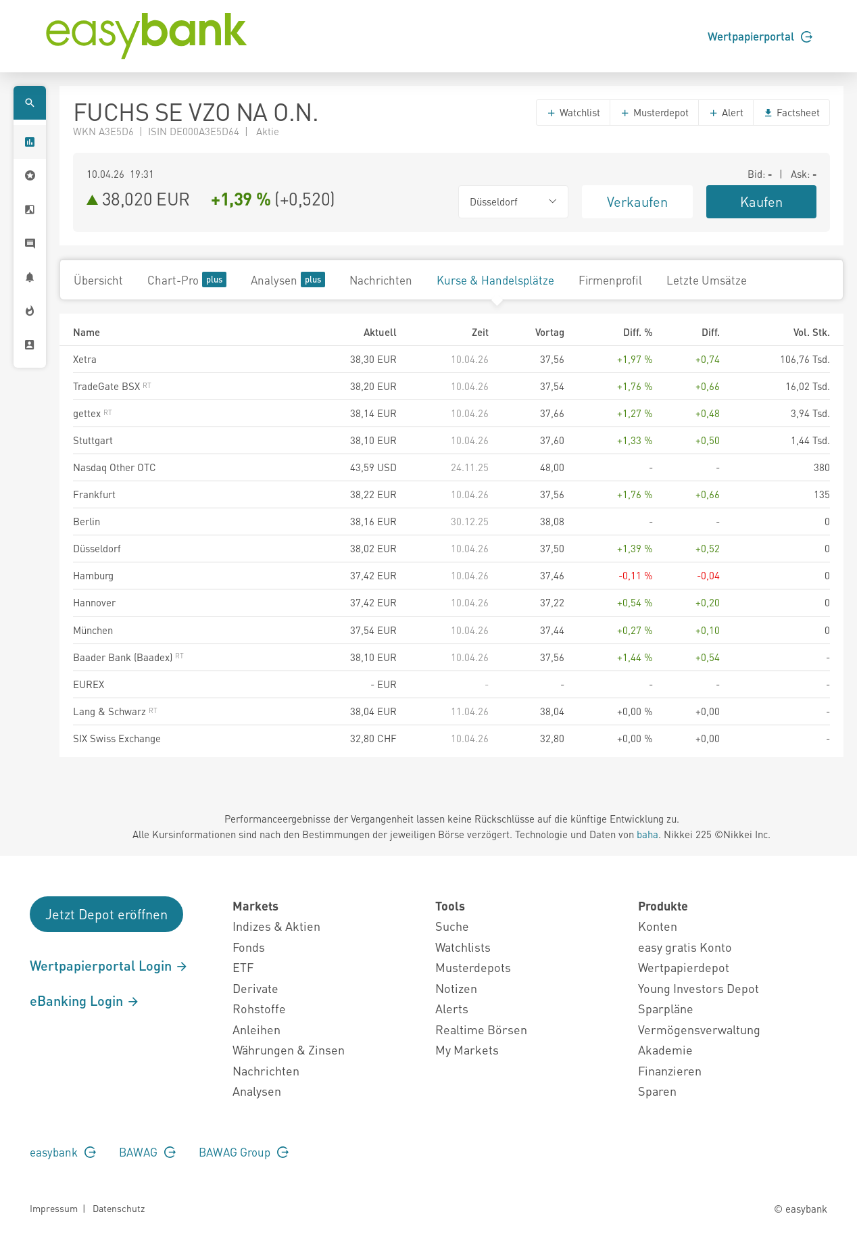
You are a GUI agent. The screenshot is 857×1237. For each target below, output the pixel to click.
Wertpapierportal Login (109, 965)
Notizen (456, 988)
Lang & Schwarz (115, 711)
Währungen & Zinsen (288, 1049)
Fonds (248, 946)
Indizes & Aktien (276, 925)
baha (647, 834)
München (93, 630)
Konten (657, 925)
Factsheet (791, 112)
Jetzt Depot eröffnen (106, 914)
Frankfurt (94, 494)
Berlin (86, 521)
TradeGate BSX (112, 386)
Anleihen (256, 1029)
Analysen (288, 279)
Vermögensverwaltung (699, 1029)
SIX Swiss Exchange (117, 738)
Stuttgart (93, 440)
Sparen (657, 1090)
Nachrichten (380, 279)
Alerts (451, 1008)
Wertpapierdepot (683, 967)
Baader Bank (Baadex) (128, 657)
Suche (452, 925)
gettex (92, 413)
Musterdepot (654, 112)
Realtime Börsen (481, 1029)
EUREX (88, 684)
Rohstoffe (259, 1008)
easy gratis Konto (685, 946)
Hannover (94, 602)
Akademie (665, 1049)
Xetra (85, 359)
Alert (725, 112)
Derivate (255, 988)
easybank (63, 1151)
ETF (242, 967)
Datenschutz (119, 1208)
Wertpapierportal (760, 35)
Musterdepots (473, 967)
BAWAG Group (244, 1151)
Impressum (54, 1208)
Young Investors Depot (698, 988)
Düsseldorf (97, 548)
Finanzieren (670, 1070)
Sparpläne (665, 1008)
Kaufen (761, 201)
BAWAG (147, 1151)
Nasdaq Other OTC (114, 467)
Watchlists (463, 946)
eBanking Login (85, 1000)
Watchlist (573, 112)
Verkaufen (637, 201)
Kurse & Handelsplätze (495, 279)
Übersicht (98, 279)
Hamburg (93, 575)
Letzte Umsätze (706, 279)
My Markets (467, 1049)
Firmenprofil (610, 279)
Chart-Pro (186, 279)
